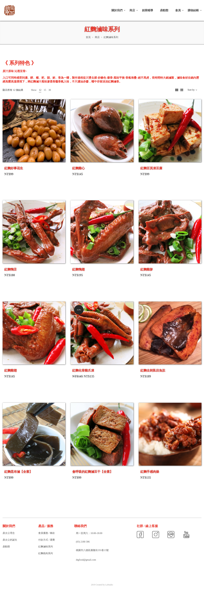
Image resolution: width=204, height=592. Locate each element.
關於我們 (117, 10)
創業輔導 (147, 10)
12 (40, 90)
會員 (178, 10)
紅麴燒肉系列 (45, 553)
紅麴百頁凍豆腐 (151, 168)
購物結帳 (193, 10)
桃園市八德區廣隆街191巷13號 (92, 550)
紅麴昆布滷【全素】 (18, 471)
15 (45, 90)
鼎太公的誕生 (10, 540)
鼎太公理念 (9, 533)
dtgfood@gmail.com (86, 559)
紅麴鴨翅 (78, 269)
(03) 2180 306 (83, 541)
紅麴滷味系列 (45, 546)
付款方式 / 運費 (46, 540)
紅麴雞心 (78, 168)
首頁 (88, 37)
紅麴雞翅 (10, 370)
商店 (132, 10)
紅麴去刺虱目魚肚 (152, 370)
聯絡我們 (80, 526)
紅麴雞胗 (146, 269)
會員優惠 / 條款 (46, 533)
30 (49, 90)
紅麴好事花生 (13, 168)
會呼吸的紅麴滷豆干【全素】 (92, 471)
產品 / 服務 (45, 526)
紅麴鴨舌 (10, 269)
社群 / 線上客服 (147, 526)
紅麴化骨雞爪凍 (83, 370)
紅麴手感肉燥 (149, 471)
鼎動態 (164, 10)
